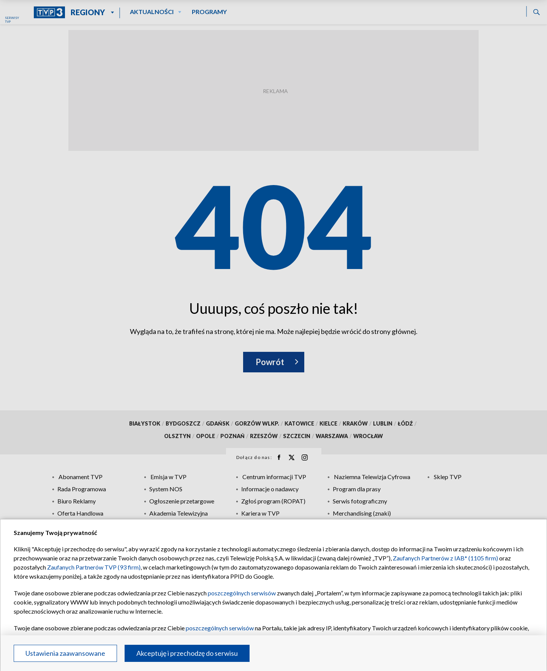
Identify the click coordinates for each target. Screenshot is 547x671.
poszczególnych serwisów (242, 593)
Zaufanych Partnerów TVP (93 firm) (94, 567)
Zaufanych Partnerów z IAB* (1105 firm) (445, 558)
